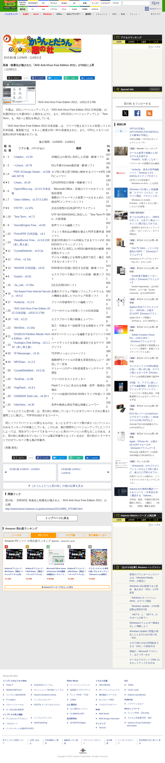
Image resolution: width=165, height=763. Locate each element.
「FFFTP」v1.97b (22, 208)
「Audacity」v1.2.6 (23, 302)
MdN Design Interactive (109, 718)
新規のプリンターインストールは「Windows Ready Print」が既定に (144, 577)
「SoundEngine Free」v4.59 (28, 225)
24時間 (131, 42)
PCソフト (43, 535)
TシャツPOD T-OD (79, 695)
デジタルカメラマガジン (17, 718)
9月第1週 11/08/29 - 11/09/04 (25, 469)
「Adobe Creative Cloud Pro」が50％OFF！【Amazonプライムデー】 (143, 338)
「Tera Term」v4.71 (23, 216)
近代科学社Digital (77, 723)
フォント (133, 14)
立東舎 (73, 700)
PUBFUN (128, 700)
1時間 (119, 42)
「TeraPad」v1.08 (22, 379)
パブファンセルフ (135, 704)
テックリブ (101, 723)
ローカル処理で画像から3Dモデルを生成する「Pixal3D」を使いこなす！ (144, 156)
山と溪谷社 (72, 705)
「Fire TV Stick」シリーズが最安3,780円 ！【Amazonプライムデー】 (144, 251)
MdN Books (104, 714)
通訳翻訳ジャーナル (108, 695)
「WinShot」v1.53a (23, 327)
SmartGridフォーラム (43, 685)
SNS (114, 14)
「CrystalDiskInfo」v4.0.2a (27, 250)
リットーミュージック (80, 685)
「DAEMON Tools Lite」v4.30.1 (30, 396)
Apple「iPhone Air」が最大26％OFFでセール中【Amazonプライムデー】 (143, 444)
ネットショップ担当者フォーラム (49, 690)
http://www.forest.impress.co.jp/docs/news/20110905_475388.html (43, 508)
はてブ (56, 78)
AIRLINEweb (104, 685)
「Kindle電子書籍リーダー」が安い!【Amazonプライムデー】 (144, 279)
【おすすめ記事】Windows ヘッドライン (140, 567)
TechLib (102, 728)
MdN (98, 709)
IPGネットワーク (132, 709)
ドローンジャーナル (15, 705)
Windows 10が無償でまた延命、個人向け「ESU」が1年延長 (144, 589)
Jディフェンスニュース (109, 690)
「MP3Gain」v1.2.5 (23, 362)
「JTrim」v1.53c (21, 259)
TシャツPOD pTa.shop (138, 713)
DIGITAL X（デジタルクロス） (47, 705)
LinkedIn (89, 78)
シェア (40, 78)
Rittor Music (72, 681)
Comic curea (133, 690)
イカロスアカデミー (108, 705)
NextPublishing (40, 723)
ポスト (16, 78)
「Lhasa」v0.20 (21, 182)
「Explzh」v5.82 (21, 276)
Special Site (127, 89)
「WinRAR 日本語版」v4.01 (28, 268)
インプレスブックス (43, 718)
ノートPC (16, 535)
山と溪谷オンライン (79, 709)
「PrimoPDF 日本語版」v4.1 (28, 233)
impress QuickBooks (137, 695)
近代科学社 (72, 718)
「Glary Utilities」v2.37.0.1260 (30, 199)
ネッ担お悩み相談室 (15, 709)
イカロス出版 (101, 681)
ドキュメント (102, 14)
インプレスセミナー (43, 700)
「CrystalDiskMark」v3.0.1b (28, 370)
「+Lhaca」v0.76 (22, 165)
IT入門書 (70, 535)
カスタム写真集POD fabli (139, 718)
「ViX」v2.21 (19, 319)
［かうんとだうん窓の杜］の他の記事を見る (57, 485)
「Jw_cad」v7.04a (23, 285)
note (73, 78)
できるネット (12, 723)
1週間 (143, 42)
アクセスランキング (131, 37)
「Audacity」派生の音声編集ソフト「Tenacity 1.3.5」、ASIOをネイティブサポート (144, 172)
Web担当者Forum (14, 690)
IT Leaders (10, 700)
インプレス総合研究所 (16, 695)
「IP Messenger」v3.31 (26, 353)
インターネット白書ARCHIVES (20, 728)
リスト (26, 78)
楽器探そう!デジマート (80, 690)
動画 (123, 14)
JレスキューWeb (106, 700)
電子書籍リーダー (98, 535)
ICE (126, 681)
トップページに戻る (57, 518)
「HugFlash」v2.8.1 (23, 387)
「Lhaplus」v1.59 (22, 156)
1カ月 (156, 42)
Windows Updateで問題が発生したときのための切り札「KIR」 (144, 634)
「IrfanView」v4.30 (23, 404)
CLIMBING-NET (77, 714)
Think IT (9, 685)
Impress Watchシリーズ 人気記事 (138, 515)
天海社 (131, 685)
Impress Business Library (45, 695)
